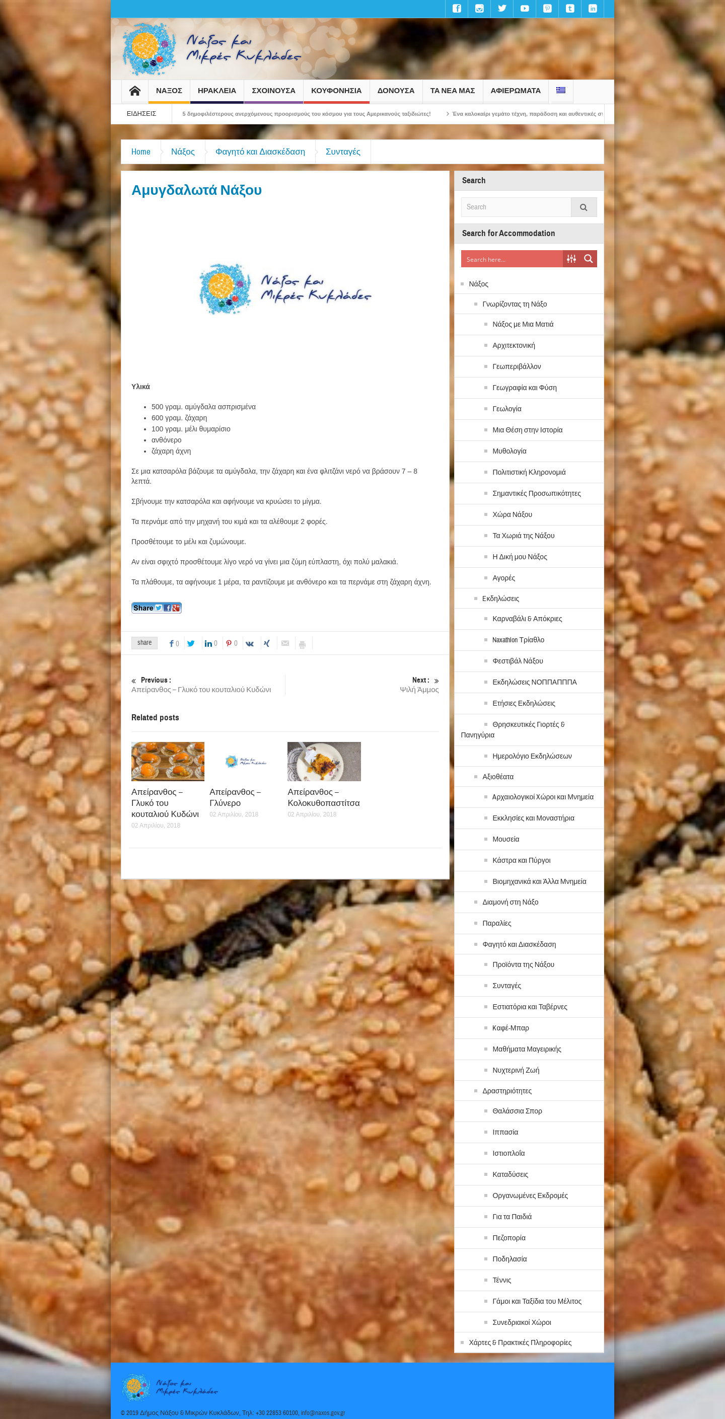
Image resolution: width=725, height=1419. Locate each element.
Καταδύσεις (510, 1174)
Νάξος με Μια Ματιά (522, 324)
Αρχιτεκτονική (513, 345)
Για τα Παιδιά (512, 1217)
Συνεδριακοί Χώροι (521, 1322)
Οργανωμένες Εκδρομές (530, 1196)
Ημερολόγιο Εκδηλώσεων (532, 756)
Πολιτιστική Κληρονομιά (528, 472)
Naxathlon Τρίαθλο (518, 640)
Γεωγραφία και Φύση (524, 388)
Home (141, 151)
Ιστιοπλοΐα (508, 1153)
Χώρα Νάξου (512, 514)
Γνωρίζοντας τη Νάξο (514, 304)
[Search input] (512, 259)
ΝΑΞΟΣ (169, 95)
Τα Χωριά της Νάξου (523, 536)
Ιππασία (505, 1132)
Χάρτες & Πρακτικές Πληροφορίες (520, 1343)
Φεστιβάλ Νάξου (517, 661)
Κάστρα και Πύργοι (521, 860)
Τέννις (501, 1280)
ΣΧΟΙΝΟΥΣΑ (273, 95)
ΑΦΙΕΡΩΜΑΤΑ (516, 95)
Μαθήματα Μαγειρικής (526, 1049)
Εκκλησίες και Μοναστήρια (533, 818)
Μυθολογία (509, 451)
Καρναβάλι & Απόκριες (527, 619)
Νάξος (183, 151)
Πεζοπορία (509, 1238)
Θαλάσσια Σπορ (517, 1111)
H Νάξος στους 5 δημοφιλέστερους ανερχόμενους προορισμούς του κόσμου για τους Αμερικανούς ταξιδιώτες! (308, 114)
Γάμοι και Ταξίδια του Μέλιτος (537, 1301)
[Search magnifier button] (588, 258)
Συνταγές (343, 151)
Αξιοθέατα (498, 777)
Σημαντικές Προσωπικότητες (536, 493)
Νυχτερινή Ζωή (515, 1070)
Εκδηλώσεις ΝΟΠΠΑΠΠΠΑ (534, 682)
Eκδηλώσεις (500, 599)
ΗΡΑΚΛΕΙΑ (217, 95)
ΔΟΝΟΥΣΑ (396, 95)
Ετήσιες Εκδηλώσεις (523, 703)
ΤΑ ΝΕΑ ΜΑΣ (453, 95)
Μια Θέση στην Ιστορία (527, 430)
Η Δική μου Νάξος (519, 557)
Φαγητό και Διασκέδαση (260, 151)
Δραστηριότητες (507, 1091)
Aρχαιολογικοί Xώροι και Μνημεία (543, 797)
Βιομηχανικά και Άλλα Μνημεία (539, 881)
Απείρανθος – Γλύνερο (235, 797)
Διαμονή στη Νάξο (510, 902)
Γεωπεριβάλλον (516, 366)
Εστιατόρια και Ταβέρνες (529, 1007)
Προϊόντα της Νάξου (523, 964)
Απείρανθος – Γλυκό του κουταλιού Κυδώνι (208, 685)
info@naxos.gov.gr (323, 1413)
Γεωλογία (506, 409)
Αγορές (503, 578)
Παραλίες (496, 923)
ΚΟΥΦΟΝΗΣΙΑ (336, 95)
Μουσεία (505, 839)
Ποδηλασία (509, 1259)
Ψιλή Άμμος (362, 685)
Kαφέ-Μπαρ (510, 1028)
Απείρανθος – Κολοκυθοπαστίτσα (323, 797)
